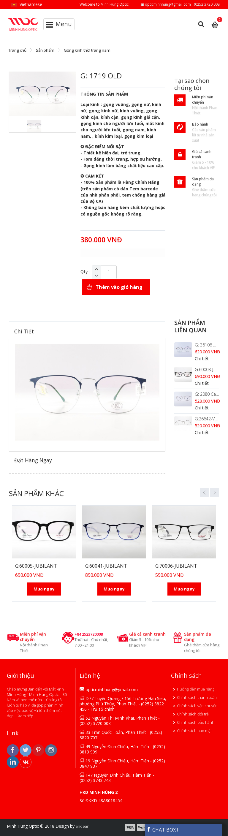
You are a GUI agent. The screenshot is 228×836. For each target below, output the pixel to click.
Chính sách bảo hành (195, 722)
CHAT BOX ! (162, 829)
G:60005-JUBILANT (36, 566)
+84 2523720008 (89, 634)
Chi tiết (202, 358)
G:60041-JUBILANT (106, 566)
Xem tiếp (25, 715)
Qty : (85, 271)
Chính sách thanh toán (197, 697)
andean (82, 826)
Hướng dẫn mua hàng (195, 689)
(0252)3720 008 (207, 4)
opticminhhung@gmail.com (168, 4)
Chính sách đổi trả (193, 714)
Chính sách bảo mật (194, 730)
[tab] (87, 331)
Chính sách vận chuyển (197, 705)
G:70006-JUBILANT (176, 566)
